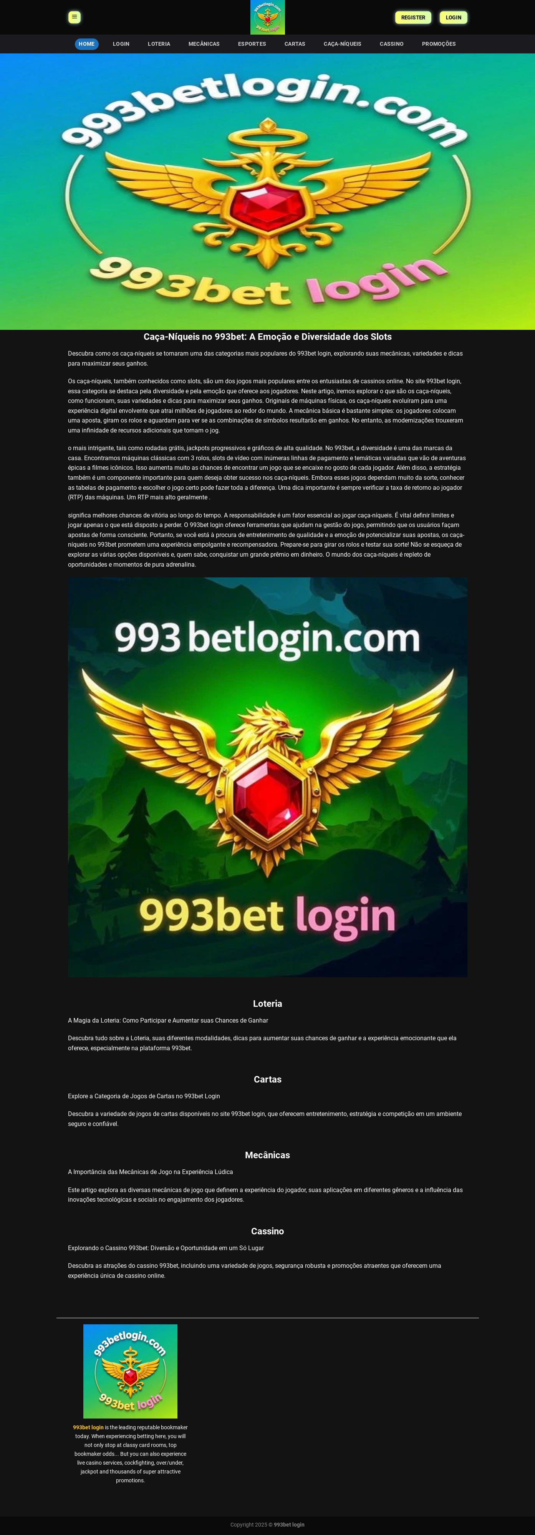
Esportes (252, 44)
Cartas (295, 44)
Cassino (392, 44)
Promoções (439, 44)
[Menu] (74, 17)
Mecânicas (204, 44)
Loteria (159, 44)
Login (121, 44)
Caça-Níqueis (342, 44)
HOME (86, 44)
